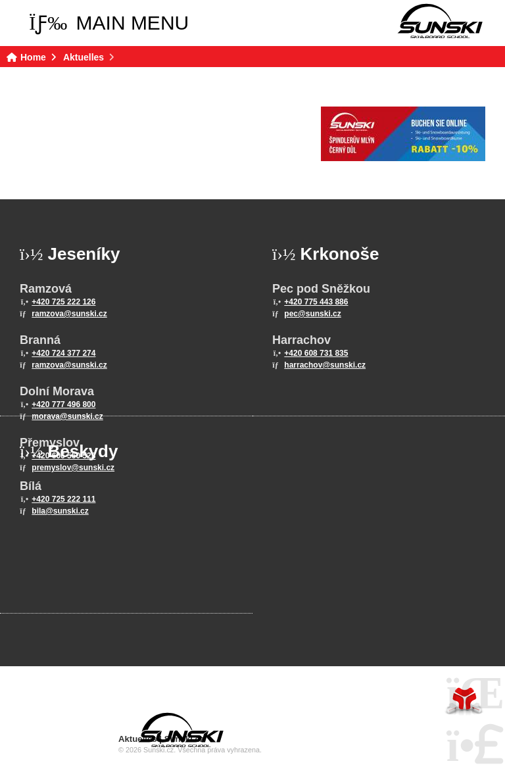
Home (440, 21)
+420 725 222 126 (63, 301)
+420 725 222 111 (63, 499)
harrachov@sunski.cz (325, 365)
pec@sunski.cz (312, 313)
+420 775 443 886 (316, 301)
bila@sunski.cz (60, 511)
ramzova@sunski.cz (69, 313)
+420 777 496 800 (63, 404)
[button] (109, 23)
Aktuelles (83, 57)
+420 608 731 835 (316, 353)
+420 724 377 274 (63, 353)
